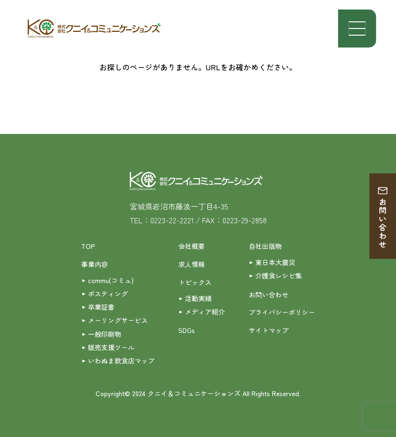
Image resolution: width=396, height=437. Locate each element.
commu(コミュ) (111, 280)
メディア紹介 (205, 311)
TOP (88, 246)
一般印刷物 (104, 334)
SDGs (186, 330)
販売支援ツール (111, 347)
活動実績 (198, 298)
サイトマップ (269, 330)
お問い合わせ (382, 223)
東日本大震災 (275, 262)
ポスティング (108, 293)
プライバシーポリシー (282, 312)
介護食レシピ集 (278, 275)
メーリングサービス (118, 320)
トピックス (195, 282)
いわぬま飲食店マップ (121, 360)
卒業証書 (101, 307)
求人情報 (191, 264)
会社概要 (191, 246)
